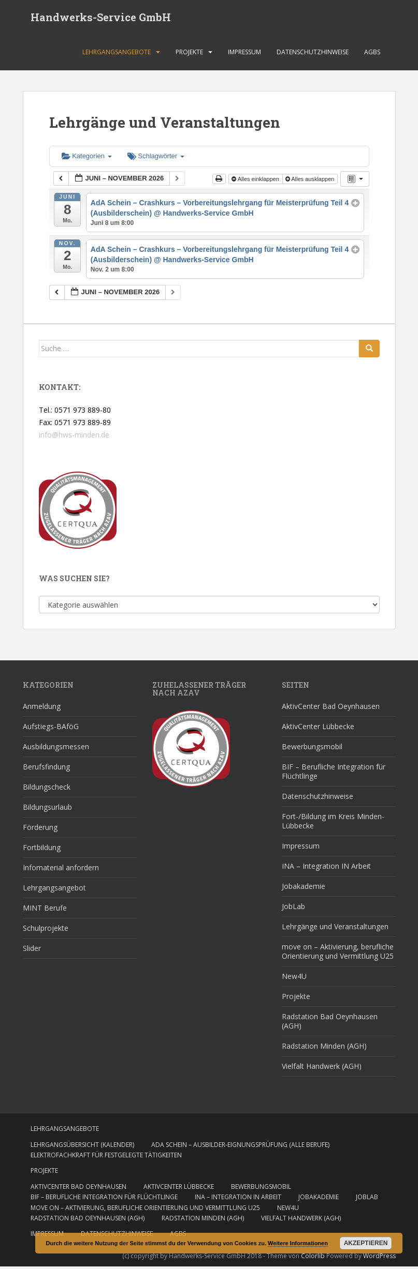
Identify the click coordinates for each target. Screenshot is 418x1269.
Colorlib (313, 1257)
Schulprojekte (45, 930)
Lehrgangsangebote (116, 54)
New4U (294, 979)
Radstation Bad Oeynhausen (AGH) (330, 1023)
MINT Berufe (45, 910)
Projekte (189, 54)
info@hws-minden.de (74, 437)
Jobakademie (303, 889)
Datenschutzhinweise (313, 54)
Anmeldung (42, 709)
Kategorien (87, 158)
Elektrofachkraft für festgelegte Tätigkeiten (106, 1157)
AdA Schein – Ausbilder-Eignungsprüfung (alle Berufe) (240, 1146)
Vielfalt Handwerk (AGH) (322, 1069)
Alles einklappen (256, 181)
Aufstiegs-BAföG (51, 729)
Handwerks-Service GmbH (101, 18)
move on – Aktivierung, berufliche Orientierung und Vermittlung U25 (338, 953)
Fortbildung (42, 850)
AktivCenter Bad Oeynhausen (331, 709)
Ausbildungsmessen (56, 749)
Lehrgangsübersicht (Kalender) (82, 1146)
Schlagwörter (155, 158)
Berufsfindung (46, 769)
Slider (32, 951)
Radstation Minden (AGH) (324, 1048)
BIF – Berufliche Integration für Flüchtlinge (333, 773)
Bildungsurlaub (47, 809)
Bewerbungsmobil (312, 749)
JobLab (293, 909)
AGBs (372, 54)
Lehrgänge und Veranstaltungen (335, 929)
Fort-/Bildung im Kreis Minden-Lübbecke (333, 823)
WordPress (379, 1257)
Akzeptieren (366, 1243)
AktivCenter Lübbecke (318, 729)
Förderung (40, 830)
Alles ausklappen (310, 181)
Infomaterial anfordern (61, 870)
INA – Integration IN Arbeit (326, 868)
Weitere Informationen (298, 1243)
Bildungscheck (46, 789)
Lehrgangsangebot (54, 890)
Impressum (244, 54)
